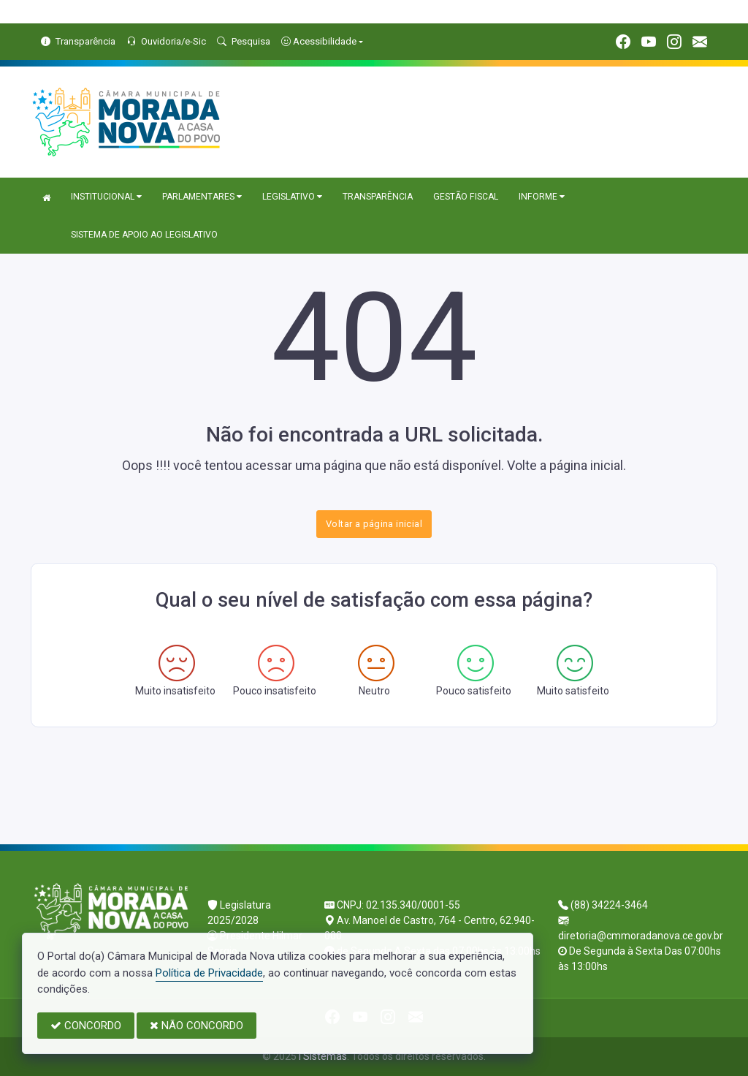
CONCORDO (85, 1025)
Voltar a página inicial (374, 523)
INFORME (542, 196)
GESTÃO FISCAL (465, 197)
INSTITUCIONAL (106, 196)
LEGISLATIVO (292, 196)
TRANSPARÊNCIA (378, 197)
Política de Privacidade (209, 973)
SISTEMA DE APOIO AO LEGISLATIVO (144, 235)
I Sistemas (323, 1056)
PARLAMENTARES (202, 196)
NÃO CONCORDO (196, 1025)
